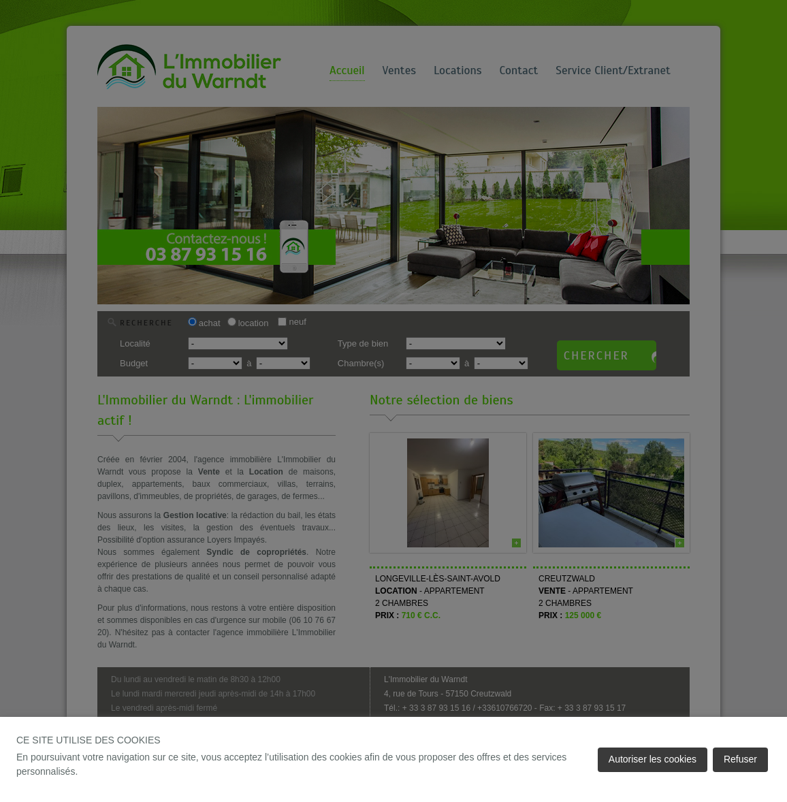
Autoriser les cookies (652, 759)
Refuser (740, 759)
